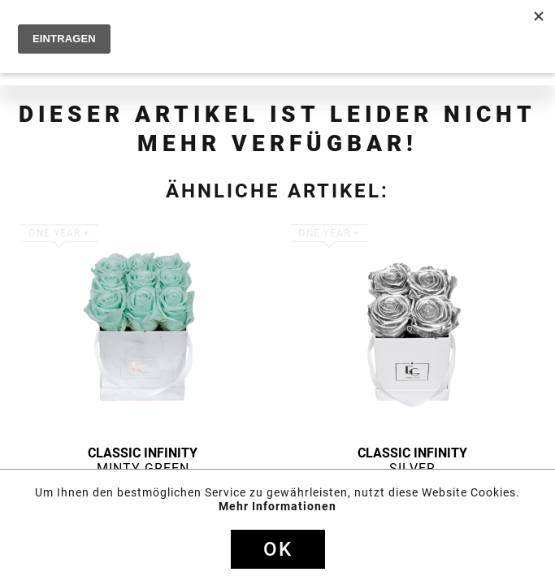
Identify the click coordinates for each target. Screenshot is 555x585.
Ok (278, 549)
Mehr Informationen (277, 506)
